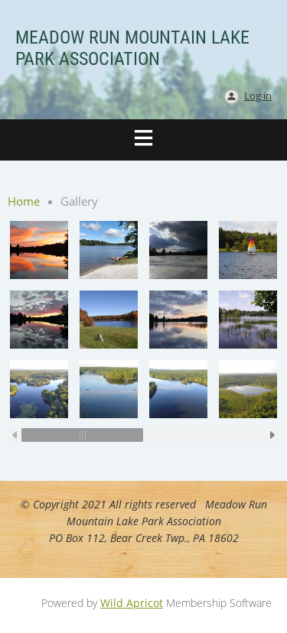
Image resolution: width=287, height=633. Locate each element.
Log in (258, 95)
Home (24, 201)
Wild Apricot (131, 603)
